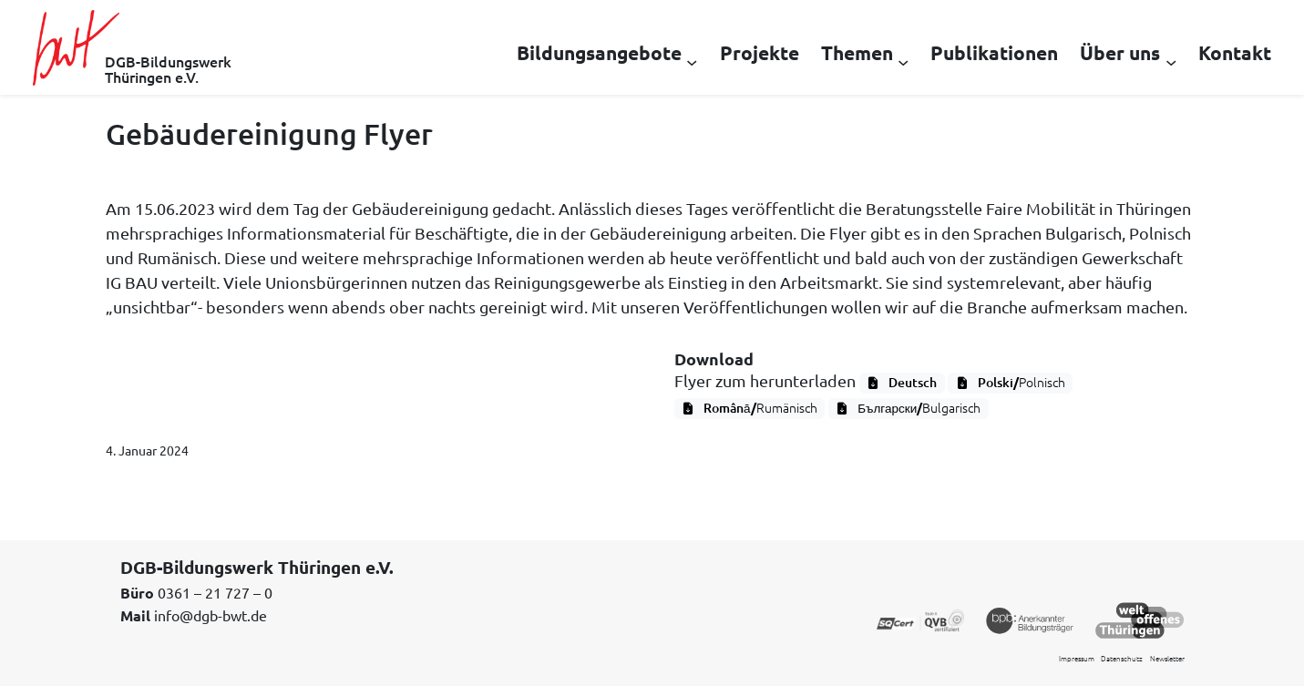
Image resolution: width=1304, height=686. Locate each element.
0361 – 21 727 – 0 (215, 592)
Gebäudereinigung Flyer (269, 134)
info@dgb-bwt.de (210, 615)
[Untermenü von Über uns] (1170, 61)
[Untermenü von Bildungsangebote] (691, 61)
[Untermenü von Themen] (903, 61)
